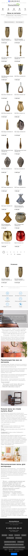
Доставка (4, 535)
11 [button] (16, 286)
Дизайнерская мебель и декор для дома (14, 521)
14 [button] (20, 286)
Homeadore (3, 14)
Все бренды (19, 22)
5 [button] (7, 286)
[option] (7, 275)
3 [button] (4, 286)
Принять (14, 554)
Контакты (17, 535)
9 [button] (13, 286)
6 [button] (9, 286)
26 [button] (19, 288)
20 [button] (10, 288)
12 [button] (17, 286)
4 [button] (6, 286)
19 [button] (9, 288)
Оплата (11, 535)
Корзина (19, 10)
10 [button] (14, 286)
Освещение (21, 541)
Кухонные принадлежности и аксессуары (14, 547)
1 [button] (2, 286)
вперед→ (19, 254)
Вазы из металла (18, 15)
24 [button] (16, 288)
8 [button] (11, 286)
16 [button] (23, 286)
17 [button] (24, 286)
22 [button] (13, 288)
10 (14, 254)
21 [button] (11, 288)
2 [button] (3, 286)
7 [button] (10, 286)
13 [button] (19, 286)
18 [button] (26, 286)
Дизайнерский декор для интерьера (13, 14)
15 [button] (21, 286)
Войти (8, 10)
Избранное (14, 10)
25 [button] (17, 288)
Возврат (24, 535)
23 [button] (14, 288)
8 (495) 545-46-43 (15, 1)
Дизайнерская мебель (10, 541)
